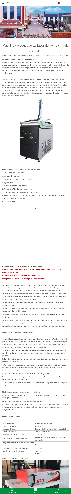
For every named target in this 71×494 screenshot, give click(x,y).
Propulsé (65, 55)
